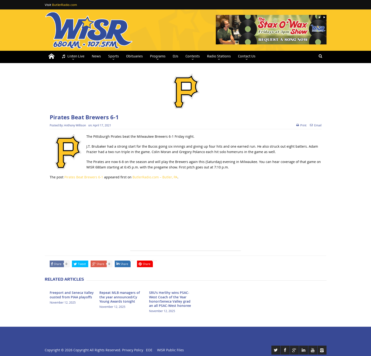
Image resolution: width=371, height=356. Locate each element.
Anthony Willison (75, 125)
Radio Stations (219, 56)
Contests (193, 56)
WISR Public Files (170, 350)
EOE (148, 350)
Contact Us (246, 56)
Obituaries (134, 56)
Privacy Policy (132, 350)
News (96, 56)
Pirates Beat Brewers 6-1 (83, 177)
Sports (113, 56)
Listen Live (73, 56)
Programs (157, 56)
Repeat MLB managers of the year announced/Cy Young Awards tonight (119, 296)
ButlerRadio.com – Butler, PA (154, 177)
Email (316, 125)
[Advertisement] (185, 217)
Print (301, 125)
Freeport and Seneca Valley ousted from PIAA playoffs (72, 294)
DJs (175, 56)
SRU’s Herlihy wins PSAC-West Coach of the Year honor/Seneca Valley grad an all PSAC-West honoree (170, 299)
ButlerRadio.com (64, 5)
